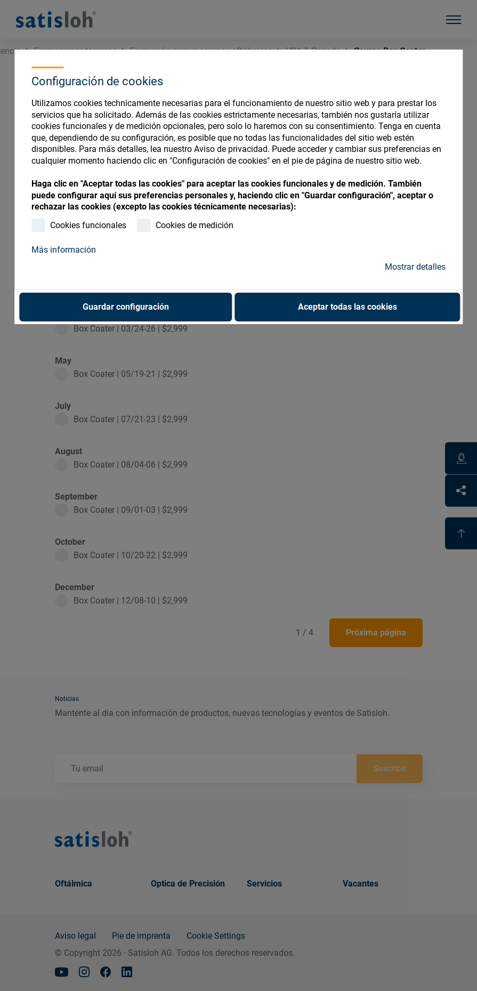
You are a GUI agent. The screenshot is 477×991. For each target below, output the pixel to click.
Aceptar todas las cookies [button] (347, 307)
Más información (63, 250)
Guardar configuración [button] (126, 307)
